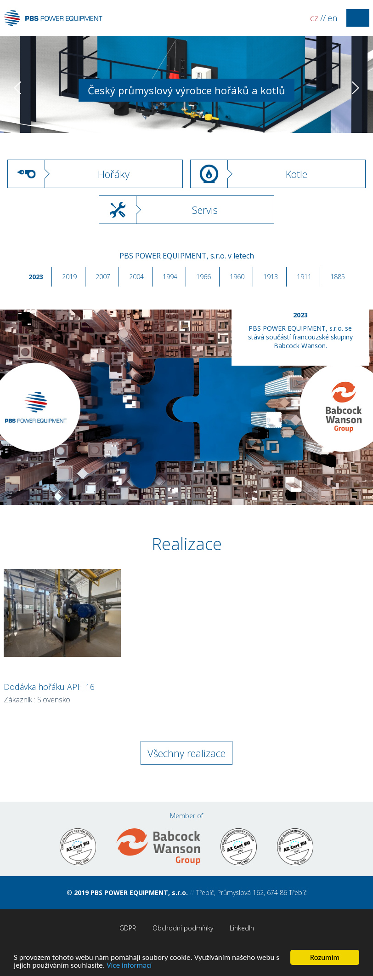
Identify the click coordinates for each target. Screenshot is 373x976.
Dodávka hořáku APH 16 (49, 686)
